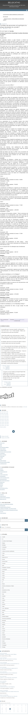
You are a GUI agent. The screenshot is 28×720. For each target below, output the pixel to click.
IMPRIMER (5, 28)
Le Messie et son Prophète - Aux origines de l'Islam (8, 508)
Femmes (3, 577)
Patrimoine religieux (5, 616)
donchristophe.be (2, 476)
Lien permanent (4, 319)
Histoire (3, 583)
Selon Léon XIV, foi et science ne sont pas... (8, 659)
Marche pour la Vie (3, 499)
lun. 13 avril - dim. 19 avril (4, 417)
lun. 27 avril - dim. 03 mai (4, 414)
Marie (3, 612)
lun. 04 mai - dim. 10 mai (4, 413)
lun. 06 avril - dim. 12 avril (4, 419)
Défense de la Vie (5, 557)
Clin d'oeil (3, 549)
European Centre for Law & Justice (5, 451)
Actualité (16, 319)
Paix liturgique (2, 489)
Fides (1, 445)
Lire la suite (25, 406)
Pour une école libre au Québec (5, 462)
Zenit (1, 444)
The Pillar (11, 31)
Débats (20, 319)
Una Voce (1, 511)
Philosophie (4, 620)
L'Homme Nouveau (3, 450)
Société (2, 320)
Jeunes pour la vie (3, 496)
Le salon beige (2, 453)
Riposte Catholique (3, 454)
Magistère (3, 610)
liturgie (3, 606)
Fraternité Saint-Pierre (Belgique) (5, 507)
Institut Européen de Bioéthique (5, 497)
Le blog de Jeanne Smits (4, 474)
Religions (3, 624)
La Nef (1, 473)
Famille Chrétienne (3, 460)
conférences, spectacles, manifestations (8, 551)
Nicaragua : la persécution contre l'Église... (8, 654)
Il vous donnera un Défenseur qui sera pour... (9, 696)
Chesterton (1, 470)
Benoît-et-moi (2, 482)
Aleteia (1, 486)
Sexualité (3, 630)
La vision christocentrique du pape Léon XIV (9, 668)
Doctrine (3, 559)
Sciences (3, 628)
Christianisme (4, 547)
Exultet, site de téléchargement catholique (6, 504)
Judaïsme (3, 600)
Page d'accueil (5, 16)
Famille (3, 575)
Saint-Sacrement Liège (3, 471)
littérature (3, 604)
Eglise (23, 319)
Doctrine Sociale (4, 561)
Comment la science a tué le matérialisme (8, 672)
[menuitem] (14, 14)
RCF (1, 459)
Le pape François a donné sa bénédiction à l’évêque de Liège (13, 14)
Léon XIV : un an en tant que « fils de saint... (9, 677)
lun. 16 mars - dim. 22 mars (4, 423)
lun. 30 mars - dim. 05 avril (4, 420)
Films (3, 579)
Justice (3, 602)
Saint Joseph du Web (3, 479)
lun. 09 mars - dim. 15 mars (4, 425)
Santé (3, 626)
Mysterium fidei (2, 505)
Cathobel (1, 457)
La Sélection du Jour (3, 463)
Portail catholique (3, 448)
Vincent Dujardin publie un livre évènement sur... (10, 663)
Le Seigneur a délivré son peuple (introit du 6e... (9, 691)
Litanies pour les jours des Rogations (7, 686)
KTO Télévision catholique (4, 447)
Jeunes (3, 598)
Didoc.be (1, 485)
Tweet (1, 28)
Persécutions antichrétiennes (6, 618)
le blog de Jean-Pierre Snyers (4, 477)
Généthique (2, 494)
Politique (3, 622)
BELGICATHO (14, 2)
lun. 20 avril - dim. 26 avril (4, 416)
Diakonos (1, 483)
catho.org (1, 468)
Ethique (3, 571)
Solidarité (3, 634)
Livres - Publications (5, 608)
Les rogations (2, 682)
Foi (2, 581)
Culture (3, 553)
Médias (3, 614)
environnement (4, 569)
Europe (3, 573)
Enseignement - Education (6, 567)
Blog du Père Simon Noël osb (4, 480)
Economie (3, 563)
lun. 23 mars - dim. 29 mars (4, 422)
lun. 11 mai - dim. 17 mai (4, 411)
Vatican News (2, 456)
